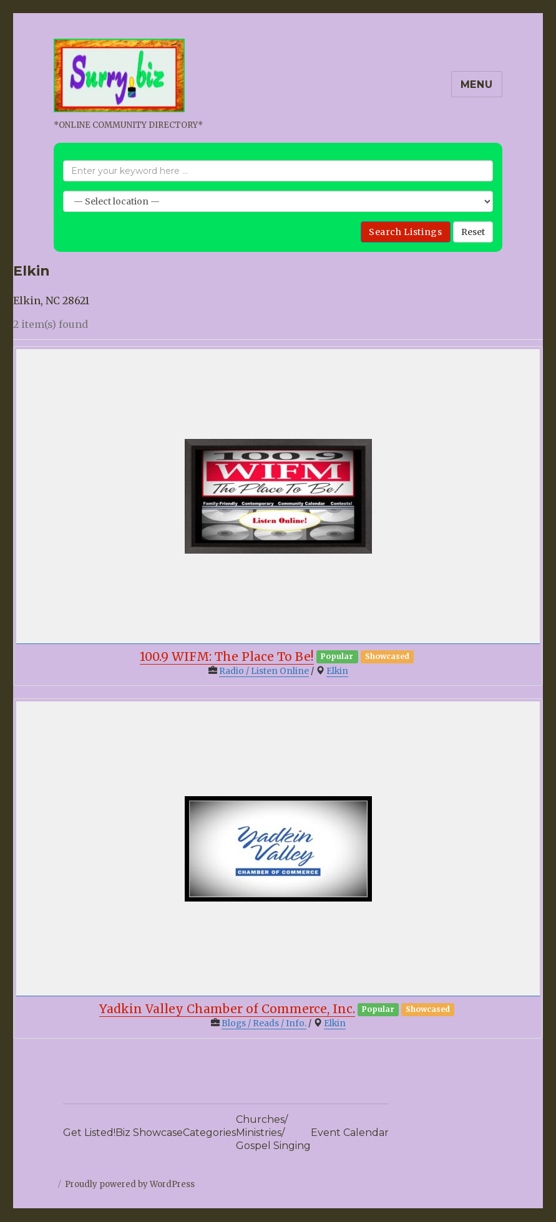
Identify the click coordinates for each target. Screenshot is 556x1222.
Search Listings (405, 232)
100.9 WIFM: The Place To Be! (227, 656)
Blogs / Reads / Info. (264, 1023)
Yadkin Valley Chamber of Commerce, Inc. (227, 1008)
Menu (477, 84)
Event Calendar (350, 1132)
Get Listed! (89, 1132)
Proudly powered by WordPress (130, 1184)
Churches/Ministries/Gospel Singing (273, 1133)
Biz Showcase (149, 1132)
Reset (473, 232)
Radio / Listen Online (264, 671)
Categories (209, 1132)
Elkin (337, 671)
